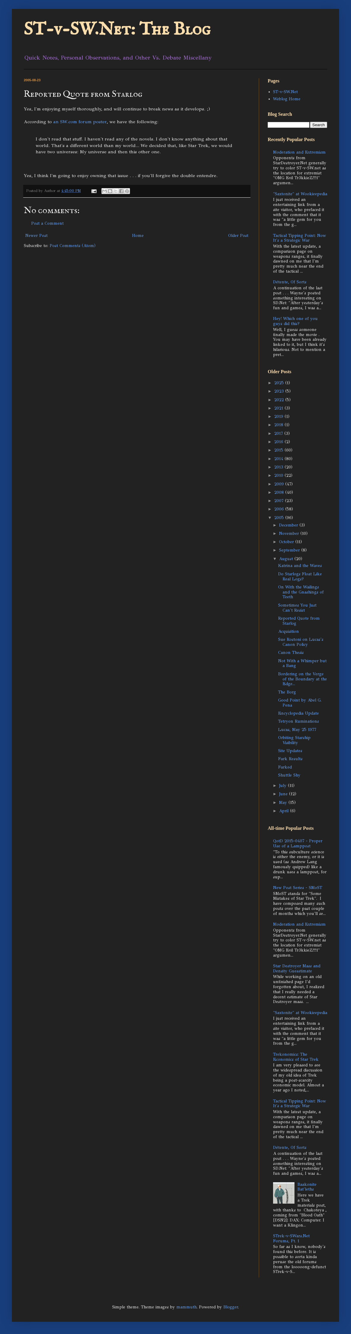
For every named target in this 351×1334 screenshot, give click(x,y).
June (284, 793)
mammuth (186, 1307)
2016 (279, 441)
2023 (279, 391)
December (289, 525)
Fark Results (290, 758)
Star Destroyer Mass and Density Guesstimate (296, 968)
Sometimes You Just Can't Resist (297, 608)
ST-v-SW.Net (285, 91)
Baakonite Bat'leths (306, 1187)
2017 (279, 433)
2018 (279, 424)
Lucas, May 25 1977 (297, 729)
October (287, 541)
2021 (279, 408)
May (284, 802)
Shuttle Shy (289, 775)
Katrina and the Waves (300, 565)
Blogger (230, 1307)
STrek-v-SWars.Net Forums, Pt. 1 (291, 1238)
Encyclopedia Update (298, 713)
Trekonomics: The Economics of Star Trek (296, 1057)
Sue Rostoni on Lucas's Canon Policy (300, 642)
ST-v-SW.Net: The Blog (117, 29)
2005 (279, 517)
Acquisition (288, 631)
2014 (279, 458)
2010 (279, 475)
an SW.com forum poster (79, 121)
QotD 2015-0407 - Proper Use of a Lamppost (297, 843)
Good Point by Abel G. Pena (300, 703)
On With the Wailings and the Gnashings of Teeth (301, 592)
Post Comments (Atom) (72, 245)
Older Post (238, 235)
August (286, 558)
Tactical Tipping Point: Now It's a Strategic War (299, 238)
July (283, 785)
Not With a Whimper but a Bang (302, 663)
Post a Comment (47, 223)
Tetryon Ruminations (298, 721)
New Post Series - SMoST (297, 887)
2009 (279, 484)
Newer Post (36, 235)
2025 (279, 382)
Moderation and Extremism (299, 152)
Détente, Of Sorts (289, 282)
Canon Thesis (291, 652)
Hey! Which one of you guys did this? (295, 321)
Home (138, 235)
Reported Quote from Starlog (299, 621)
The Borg (287, 692)
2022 (279, 399)
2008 (279, 492)
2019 (279, 416)
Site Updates (290, 750)
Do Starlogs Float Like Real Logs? (300, 576)
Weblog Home (286, 98)
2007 (279, 500)
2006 (279, 509)
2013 (279, 467)
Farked (285, 767)
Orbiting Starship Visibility (294, 740)
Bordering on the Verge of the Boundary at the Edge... (302, 679)
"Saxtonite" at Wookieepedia (300, 193)
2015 (279, 450)
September (290, 550)
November (289, 533)
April (284, 810)
